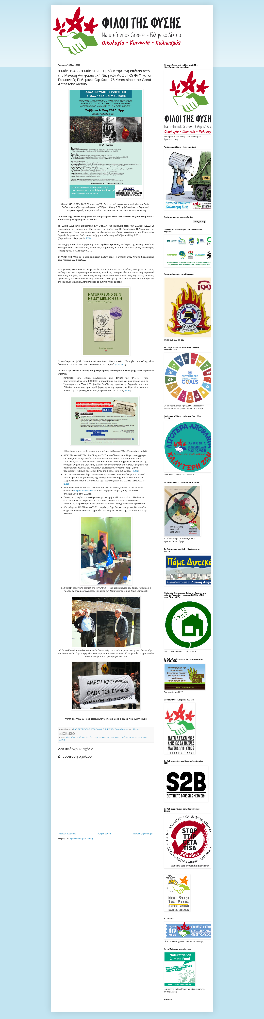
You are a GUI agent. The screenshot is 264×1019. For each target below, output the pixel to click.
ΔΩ (123, 364)
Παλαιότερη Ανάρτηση (143, 834)
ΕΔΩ (88, 238)
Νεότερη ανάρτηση (67, 834)
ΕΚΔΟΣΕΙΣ (132, 737)
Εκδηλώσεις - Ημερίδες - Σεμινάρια (113, 737)
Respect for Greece (83, 490)
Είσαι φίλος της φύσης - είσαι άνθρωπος (82, 737)
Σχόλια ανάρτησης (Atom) (81, 838)
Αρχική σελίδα (104, 834)
